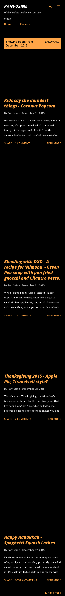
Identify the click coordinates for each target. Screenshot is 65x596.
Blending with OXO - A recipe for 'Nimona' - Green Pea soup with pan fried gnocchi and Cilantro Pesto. (32, 270)
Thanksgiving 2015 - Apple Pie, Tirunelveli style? (30, 378)
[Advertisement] (32, 182)
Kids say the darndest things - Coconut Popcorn (29, 103)
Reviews (25, 24)
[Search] (50, 6)
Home (7, 24)
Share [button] (8, 143)
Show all (52, 42)
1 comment (22, 143)
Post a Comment (26, 580)
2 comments (23, 315)
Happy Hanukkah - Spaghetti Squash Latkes (29, 540)
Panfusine (15, 6)
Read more (54, 143)
